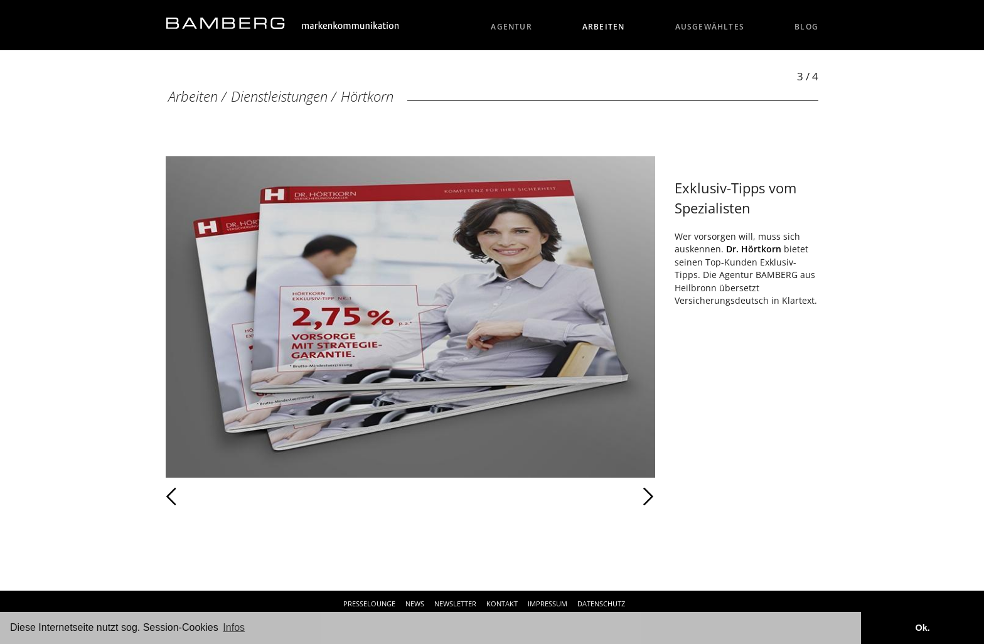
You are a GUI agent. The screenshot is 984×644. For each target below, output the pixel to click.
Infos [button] (234, 627)
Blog (806, 26)
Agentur (511, 26)
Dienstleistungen (279, 96)
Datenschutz (601, 603)
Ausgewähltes (710, 26)
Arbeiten (603, 26)
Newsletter (455, 603)
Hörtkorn (367, 96)
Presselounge (369, 603)
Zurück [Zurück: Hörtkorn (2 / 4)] (199, 496)
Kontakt (502, 603)
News (414, 603)
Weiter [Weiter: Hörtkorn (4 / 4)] (532, 496)
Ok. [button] (922, 628)
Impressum (547, 603)
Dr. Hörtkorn (753, 249)
